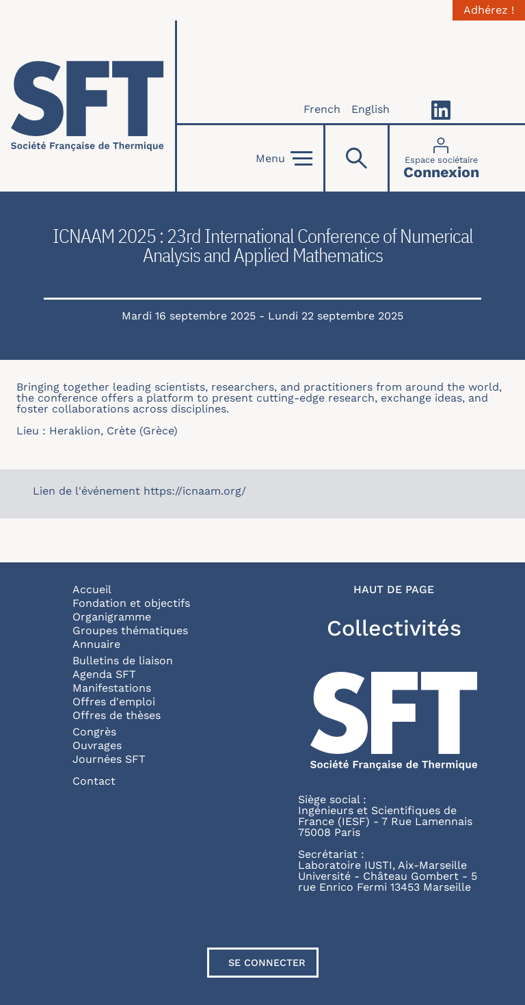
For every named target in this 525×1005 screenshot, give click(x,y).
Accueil (91, 589)
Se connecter (267, 962)
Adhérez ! (488, 10)
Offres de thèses (116, 715)
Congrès (94, 731)
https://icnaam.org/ (195, 490)
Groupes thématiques (130, 630)
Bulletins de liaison (122, 660)
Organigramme (111, 616)
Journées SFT (109, 759)
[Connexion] (441, 158)
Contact (94, 780)
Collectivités (394, 628)
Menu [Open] (284, 159)
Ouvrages (97, 745)
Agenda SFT (104, 674)
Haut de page (393, 589)
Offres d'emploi (113, 701)
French (322, 109)
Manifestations (111, 687)
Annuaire (96, 644)
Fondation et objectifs (131, 603)
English (370, 109)
